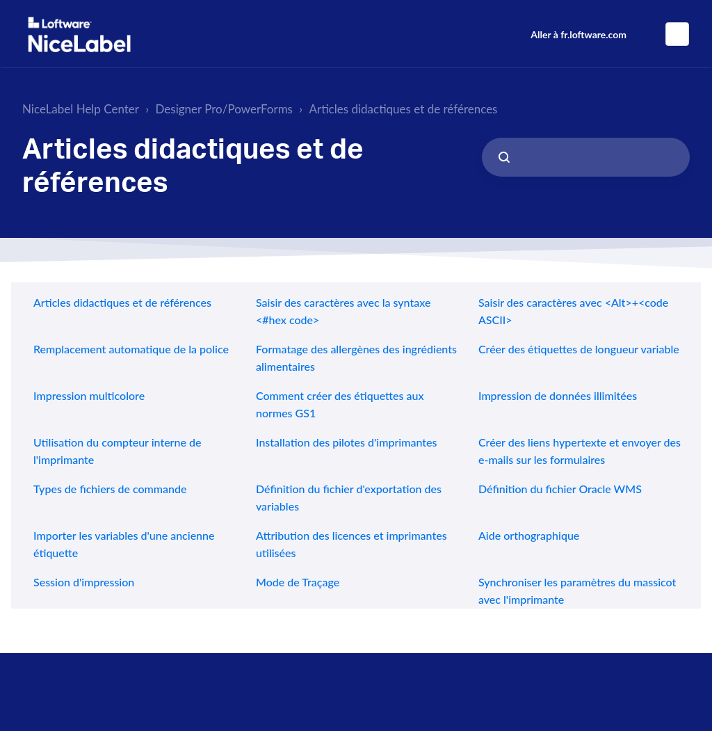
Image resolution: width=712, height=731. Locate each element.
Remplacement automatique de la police (131, 348)
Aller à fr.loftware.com (578, 34)
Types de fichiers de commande (109, 488)
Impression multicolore (89, 395)
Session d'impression (83, 581)
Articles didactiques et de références (403, 109)
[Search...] (586, 157)
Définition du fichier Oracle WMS (560, 488)
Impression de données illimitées (557, 395)
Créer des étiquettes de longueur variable (578, 348)
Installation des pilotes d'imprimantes (346, 442)
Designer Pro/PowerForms (224, 109)
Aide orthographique (528, 535)
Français (677, 34)
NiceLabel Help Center (80, 109)
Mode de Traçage (297, 581)
